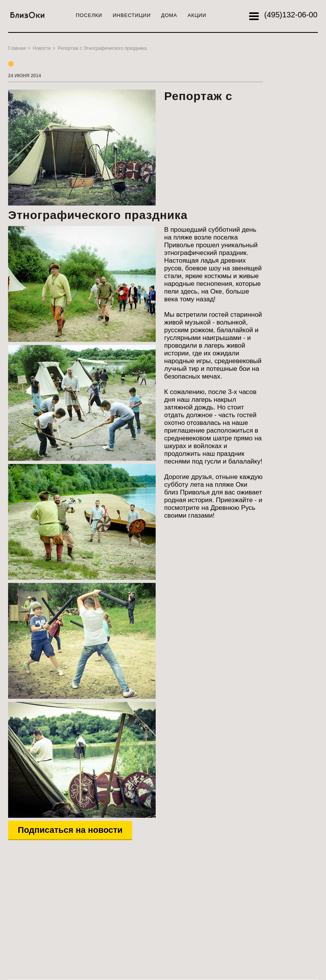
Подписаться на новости (70, 830)
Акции (197, 15)
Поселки (89, 15)
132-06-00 (291, 14)
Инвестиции (132, 15)
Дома (169, 15)
